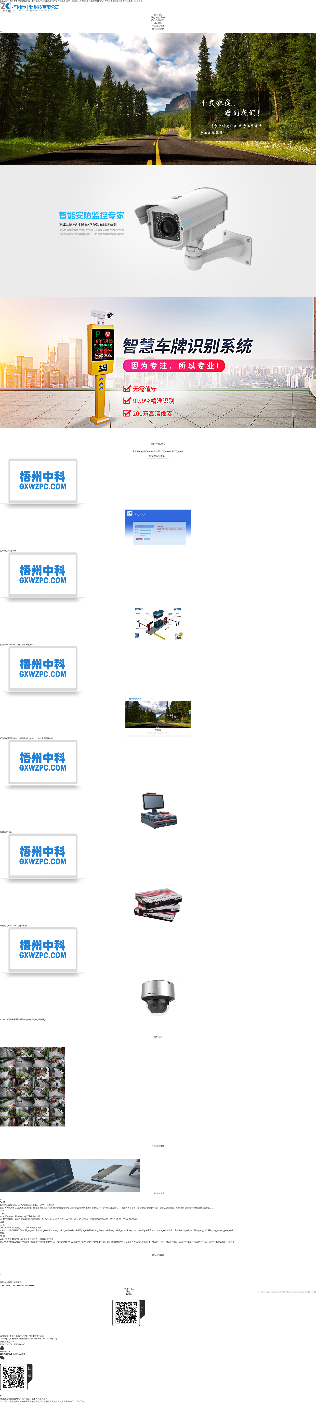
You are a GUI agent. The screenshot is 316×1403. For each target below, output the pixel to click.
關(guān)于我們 (158, 17)
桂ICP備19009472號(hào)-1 (46, 1338)
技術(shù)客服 (17, 1354)
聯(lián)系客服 (158, 1255)
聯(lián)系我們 (158, 29)
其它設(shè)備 (177, 451)
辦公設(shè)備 (164, 451)
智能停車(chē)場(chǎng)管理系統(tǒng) (17, 644)
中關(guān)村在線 (36, 1336)
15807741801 (6, 1344)
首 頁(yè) (158, 15)
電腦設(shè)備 (138, 451)
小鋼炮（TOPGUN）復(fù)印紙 (13, 926)
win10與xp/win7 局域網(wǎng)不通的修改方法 (20, 1216)
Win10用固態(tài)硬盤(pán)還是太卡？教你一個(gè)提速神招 (26, 1239)
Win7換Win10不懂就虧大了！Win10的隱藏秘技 (20, 1227)
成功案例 (158, 23)
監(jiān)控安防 (151, 451)
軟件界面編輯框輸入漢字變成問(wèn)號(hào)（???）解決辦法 (27, 1205)
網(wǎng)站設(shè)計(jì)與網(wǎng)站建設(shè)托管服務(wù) (26, 738)
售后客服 (5, 1354)
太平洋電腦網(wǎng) (18, 1336)
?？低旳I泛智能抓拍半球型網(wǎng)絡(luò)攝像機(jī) (23, 1019)
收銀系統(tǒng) (6, 832)
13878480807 (19, 1344)
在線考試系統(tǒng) (8, 551)
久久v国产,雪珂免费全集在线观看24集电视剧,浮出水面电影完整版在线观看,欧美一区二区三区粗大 (43, 1401)
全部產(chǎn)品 (158, 455)
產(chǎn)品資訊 (158, 20)
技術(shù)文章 (158, 26)
